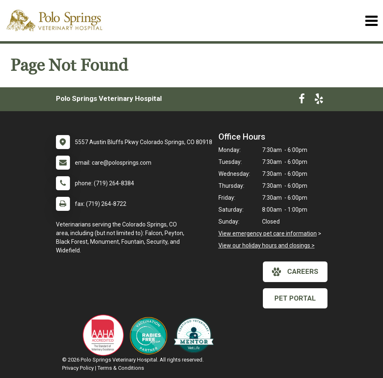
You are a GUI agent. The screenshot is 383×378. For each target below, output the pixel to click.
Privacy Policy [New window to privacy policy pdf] (78, 368)
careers (295, 271)
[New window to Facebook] (302, 100)
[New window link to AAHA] (105, 335)
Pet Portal (295, 298)
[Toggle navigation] (371, 21)
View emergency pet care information (267, 233)
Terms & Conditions (120, 368)
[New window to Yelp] (318, 100)
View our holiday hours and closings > (266, 245)
